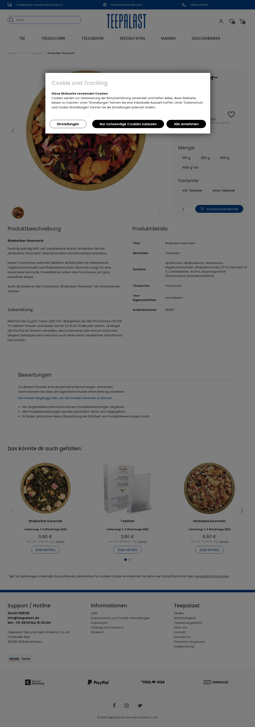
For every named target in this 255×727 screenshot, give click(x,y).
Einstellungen (68, 124)
